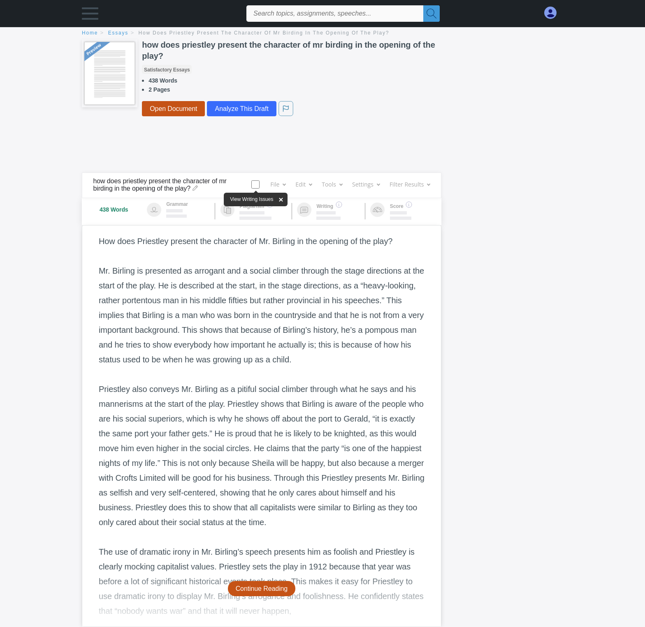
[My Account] (553, 12)
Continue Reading (262, 588)
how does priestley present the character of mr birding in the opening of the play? (264, 33)
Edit (303, 184)
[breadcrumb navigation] (322, 33)
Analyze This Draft (241, 108)
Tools (332, 184)
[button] (90, 15)
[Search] (431, 13)
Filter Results (410, 184)
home (90, 33)
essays (118, 33)
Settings (366, 184)
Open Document (173, 108)
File (277, 184)
